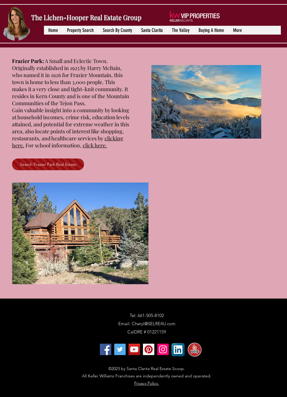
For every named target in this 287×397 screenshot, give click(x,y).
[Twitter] (120, 349)
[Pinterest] (148, 349)
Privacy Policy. (146, 383)
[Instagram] (163, 349)
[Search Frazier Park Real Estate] (48, 164)
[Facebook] (105, 349)
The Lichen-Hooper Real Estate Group (86, 17)
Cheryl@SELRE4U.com (153, 323)
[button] (117, 30)
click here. (95, 145)
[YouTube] (134, 349)
